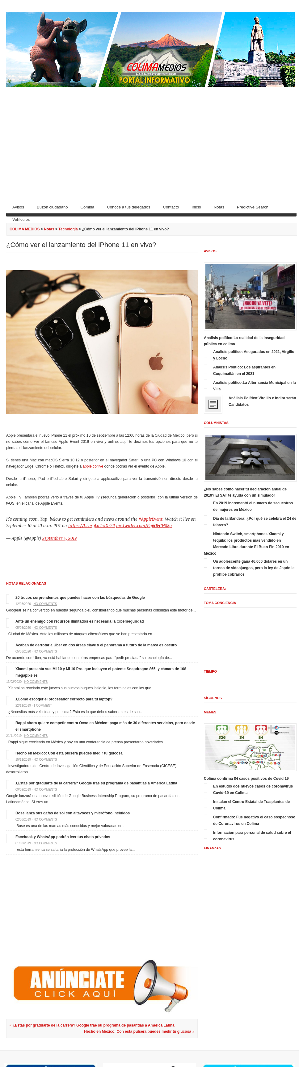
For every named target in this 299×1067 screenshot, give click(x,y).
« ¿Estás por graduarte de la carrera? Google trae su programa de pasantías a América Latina (92, 1025)
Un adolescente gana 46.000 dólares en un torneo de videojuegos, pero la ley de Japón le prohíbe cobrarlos (253, 568)
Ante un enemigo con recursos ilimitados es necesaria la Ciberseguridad (79, 621)
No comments (45, 604)
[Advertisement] (151, 142)
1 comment (42, 705)
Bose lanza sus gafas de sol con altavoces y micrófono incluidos (72, 813)
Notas (219, 207)
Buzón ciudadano (52, 207)
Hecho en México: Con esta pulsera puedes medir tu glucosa (69, 753)
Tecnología (68, 229)
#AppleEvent (150, 519)
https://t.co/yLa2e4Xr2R (91, 525)
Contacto (171, 207)
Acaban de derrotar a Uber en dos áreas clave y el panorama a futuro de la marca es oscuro (96, 645)
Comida (88, 207)
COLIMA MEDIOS (25, 229)
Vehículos (21, 219)
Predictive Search (252, 207)
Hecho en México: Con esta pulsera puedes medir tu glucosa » (139, 1031)
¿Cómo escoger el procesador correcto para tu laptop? (63, 699)
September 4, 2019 (59, 538)
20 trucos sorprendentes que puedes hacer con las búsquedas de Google (80, 597)
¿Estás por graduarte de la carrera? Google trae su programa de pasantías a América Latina (96, 783)
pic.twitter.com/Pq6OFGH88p (144, 525)
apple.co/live (92, 466)
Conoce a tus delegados (128, 207)
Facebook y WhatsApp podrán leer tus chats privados (62, 837)
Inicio (196, 207)
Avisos (18, 207)
